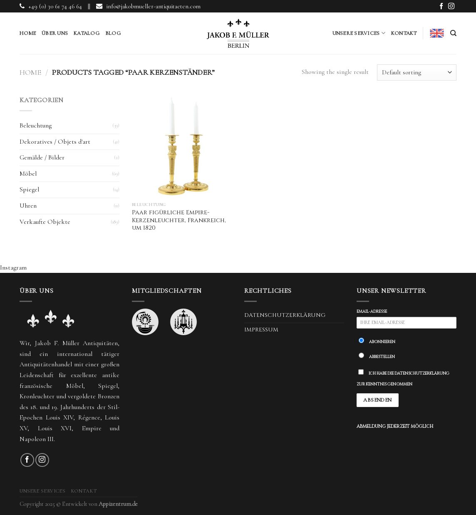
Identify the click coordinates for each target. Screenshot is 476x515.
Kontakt (404, 33)
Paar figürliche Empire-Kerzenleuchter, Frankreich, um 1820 (179, 220)
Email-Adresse (372, 311)
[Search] (453, 33)
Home (28, 33)
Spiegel (29, 189)
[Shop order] (416, 72)
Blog (113, 33)
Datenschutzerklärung (284, 315)
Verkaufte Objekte (45, 222)
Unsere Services (358, 33)
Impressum (261, 330)
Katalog (86, 33)
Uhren (28, 205)
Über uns (55, 33)
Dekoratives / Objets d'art (55, 141)
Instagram (13, 267)
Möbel (28, 173)
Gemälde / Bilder (42, 157)
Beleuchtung (36, 125)
